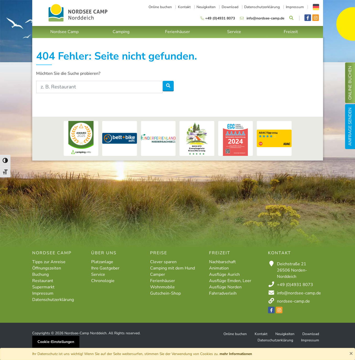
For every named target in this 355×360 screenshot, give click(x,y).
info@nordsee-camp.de (299, 293)
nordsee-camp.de (293, 301)
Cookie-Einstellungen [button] (55, 341)
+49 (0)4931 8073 (295, 285)
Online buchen (350, 83)
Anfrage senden (350, 127)
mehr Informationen (236, 353)
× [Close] (351, 353)
